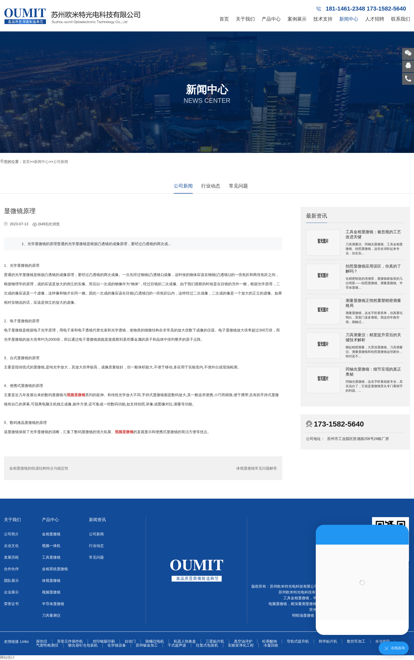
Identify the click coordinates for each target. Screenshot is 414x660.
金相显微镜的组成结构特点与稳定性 (38, 468)
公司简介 (11, 534)
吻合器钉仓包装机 (83, 645)
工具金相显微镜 (296, 598)
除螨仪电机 (154, 641)
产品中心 (271, 19)
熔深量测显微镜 (304, 604)
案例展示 (297, 19)
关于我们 (245, 19)
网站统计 (7, 657)
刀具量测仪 (51, 615)
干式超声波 (177, 645)
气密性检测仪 (47, 645)
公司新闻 (60, 162)
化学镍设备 (116, 645)
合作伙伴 (11, 569)
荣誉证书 (11, 604)
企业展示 (11, 592)
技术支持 (322, 19)
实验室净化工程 (241, 645)
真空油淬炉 (243, 641)
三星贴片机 (215, 641)
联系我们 (400, 19)
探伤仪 (41, 641)
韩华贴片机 (328, 641)
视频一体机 (51, 546)
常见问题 (238, 186)
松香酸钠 (269, 641)
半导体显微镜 (53, 604)
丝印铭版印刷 (104, 641)
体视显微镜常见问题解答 (256, 468)
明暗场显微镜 (303, 615)
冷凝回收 (271, 645)
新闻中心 (348, 19)
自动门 (130, 641)
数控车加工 (356, 641)
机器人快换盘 (185, 641)
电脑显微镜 (278, 604)
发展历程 (11, 557)
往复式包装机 (207, 645)
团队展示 (11, 580)
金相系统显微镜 (55, 569)
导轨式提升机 (298, 641)
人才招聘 (374, 19)
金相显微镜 (51, 534)
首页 (224, 19)
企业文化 (11, 546)
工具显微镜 (51, 557)
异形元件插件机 (70, 641)
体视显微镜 (51, 580)
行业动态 (210, 186)
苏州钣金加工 (147, 645)
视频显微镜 (51, 592)
